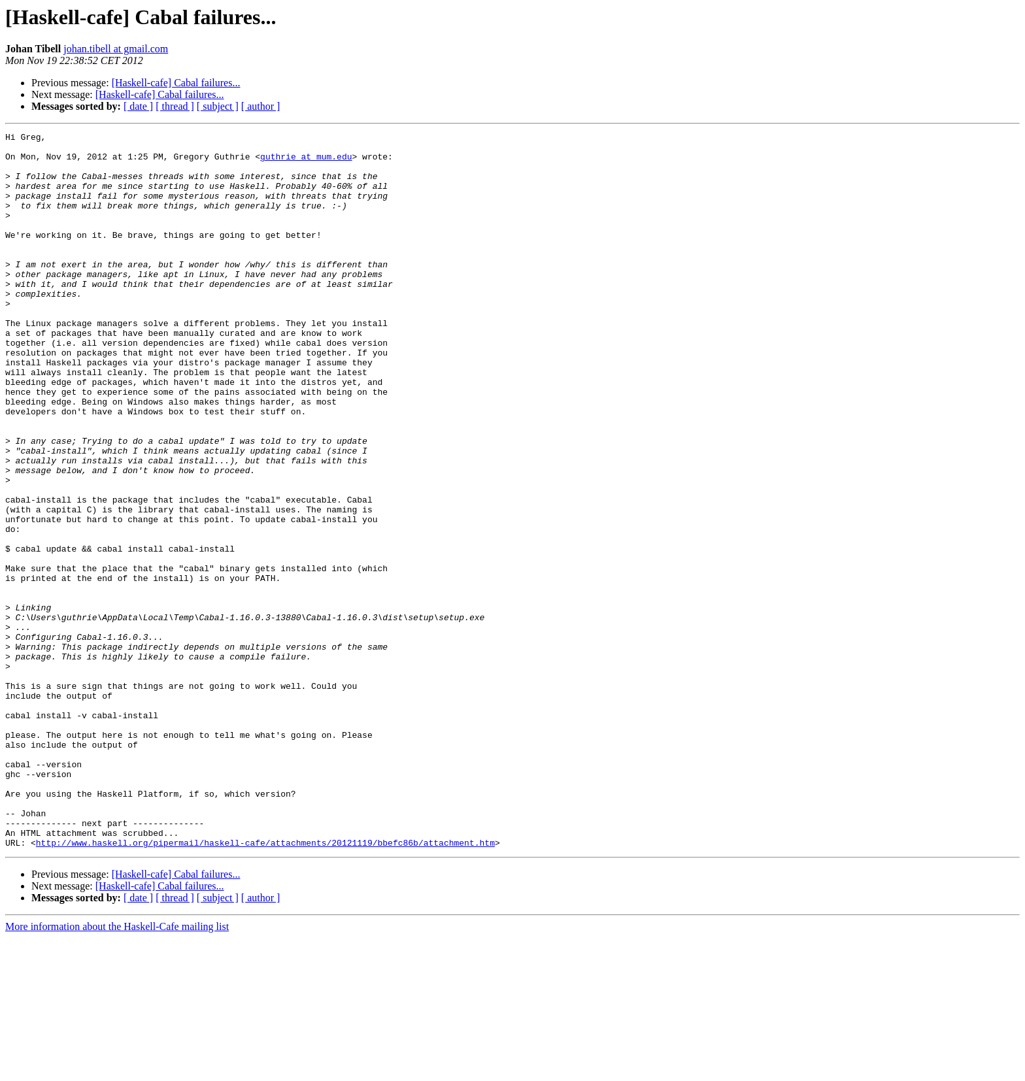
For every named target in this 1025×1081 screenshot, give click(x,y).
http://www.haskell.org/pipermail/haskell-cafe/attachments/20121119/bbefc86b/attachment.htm (265, 985)
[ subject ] (218, 106)
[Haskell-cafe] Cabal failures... (176, 82)
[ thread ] (175, 106)
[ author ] (260, 106)
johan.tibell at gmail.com (115, 48)
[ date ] (138, 106)
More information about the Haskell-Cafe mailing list (117, 1069)
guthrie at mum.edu (306, 162)
